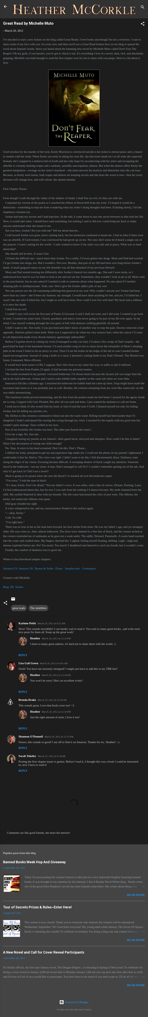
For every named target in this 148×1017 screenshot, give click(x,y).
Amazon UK (25, 568)
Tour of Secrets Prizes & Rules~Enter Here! (37, 907)
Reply (22, 655)
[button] (142, 24)
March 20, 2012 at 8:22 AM (51, 623)
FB (12, 587)
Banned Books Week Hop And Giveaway (34, 862)
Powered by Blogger (73, 1002)
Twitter (19, 587)
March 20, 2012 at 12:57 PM (58, 736)
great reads (19, 608)
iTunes (59, 568)
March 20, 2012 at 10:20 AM (52, 700)
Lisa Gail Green (28, 663)
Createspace (89, 568)
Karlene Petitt (27, 623)
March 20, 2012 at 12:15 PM (56, 638)
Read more (136, 894)
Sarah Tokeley (27, 756)
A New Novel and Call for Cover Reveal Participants (43, 952)
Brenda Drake (27, 699)
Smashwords (72, 568)
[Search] (142, 8)
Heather (35, 638)
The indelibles (38, 608)
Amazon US (10, 568)
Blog (6, 587)
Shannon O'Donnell (30, 736)
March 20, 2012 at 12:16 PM (56, 675)
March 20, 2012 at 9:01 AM (53, 663)
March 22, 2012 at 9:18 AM (51, 756)
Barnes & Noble (44, 568)
